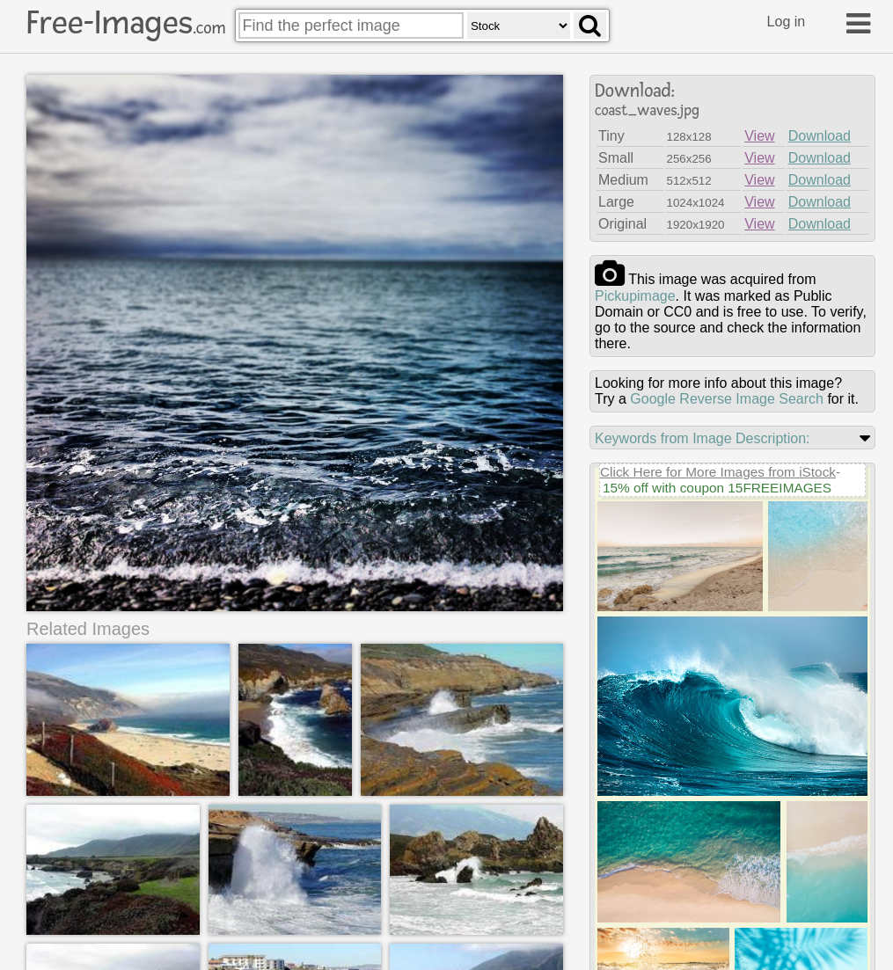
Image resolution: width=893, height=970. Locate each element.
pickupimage (635, 295)
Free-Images (125, 23)
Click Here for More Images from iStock (718, 471)
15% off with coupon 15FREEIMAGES (717, 487)
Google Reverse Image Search (726, 398)
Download (819, 135)
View (759, 135)
